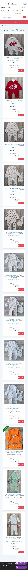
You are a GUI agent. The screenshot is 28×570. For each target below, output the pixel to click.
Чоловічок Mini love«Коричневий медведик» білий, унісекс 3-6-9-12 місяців (14, 146)
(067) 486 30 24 (18, 10)
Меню (14, 22)
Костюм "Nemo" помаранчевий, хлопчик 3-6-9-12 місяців (14, 452)
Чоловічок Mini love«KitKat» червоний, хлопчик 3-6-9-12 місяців (14, 102)
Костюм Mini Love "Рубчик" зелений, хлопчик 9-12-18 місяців (14, 495)
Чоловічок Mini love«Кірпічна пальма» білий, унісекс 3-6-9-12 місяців (14, 320)
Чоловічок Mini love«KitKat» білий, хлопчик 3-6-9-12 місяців (14, 58)
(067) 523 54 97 (6, 10)
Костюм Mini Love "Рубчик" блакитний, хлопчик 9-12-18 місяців (14, 539)
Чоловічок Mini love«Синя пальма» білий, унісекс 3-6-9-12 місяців (14, 408)
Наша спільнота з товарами (22, 563)
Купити (20, 71)
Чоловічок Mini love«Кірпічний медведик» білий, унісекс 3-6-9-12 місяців (14, 190)
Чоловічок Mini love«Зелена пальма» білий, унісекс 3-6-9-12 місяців (14, 364)
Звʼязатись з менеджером (21, 567)
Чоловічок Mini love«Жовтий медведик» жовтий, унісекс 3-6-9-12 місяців (14, 276)
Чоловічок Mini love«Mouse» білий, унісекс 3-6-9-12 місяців (14, 233)
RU (19, 4)
